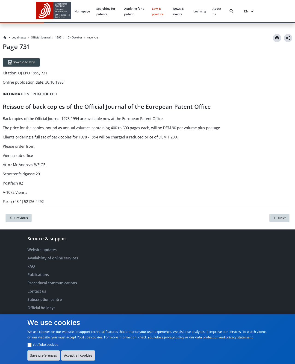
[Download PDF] (21, 62)
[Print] (277, 38)
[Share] (288, 38)
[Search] (232, 11)
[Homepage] (5, 37)
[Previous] (19, 218)
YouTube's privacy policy (166, 337)
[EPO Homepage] (53, 11)
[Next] (279, 218)
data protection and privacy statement (224, 337)
